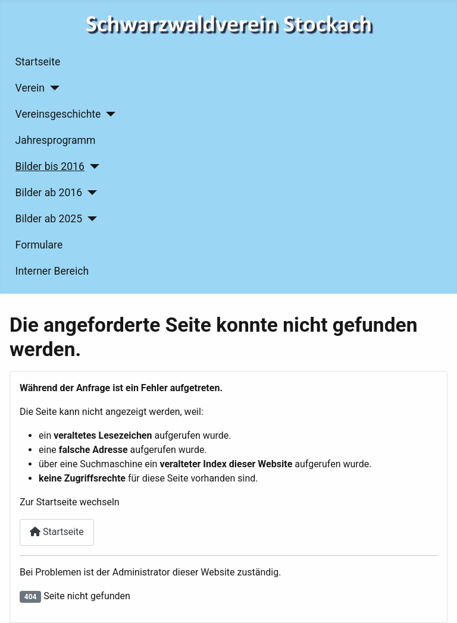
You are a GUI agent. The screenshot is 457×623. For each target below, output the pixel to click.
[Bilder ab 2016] (89, 192)
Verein (30, 88)
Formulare (39, 245)
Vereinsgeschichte (58, 114)
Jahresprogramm (55, 140)
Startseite (38, 62)
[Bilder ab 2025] (89, 218)
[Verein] (52, 88)
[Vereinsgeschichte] (108, 114)
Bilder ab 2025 (48, 219)
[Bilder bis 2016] (91, 166)
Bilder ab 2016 (48, 193)
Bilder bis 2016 (49, 166)
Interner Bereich (52, 271)
